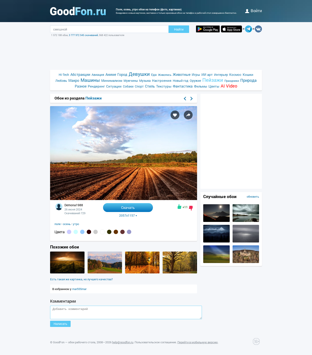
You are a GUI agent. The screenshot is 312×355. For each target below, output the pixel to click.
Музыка (145, 80)
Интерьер (221, 75)
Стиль (150, 86)
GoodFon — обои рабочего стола (74, 344)
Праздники (231, 81)
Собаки (128, 86)
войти (253, 10)
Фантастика (183, 86)
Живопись (164, 75)
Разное (80, 86)
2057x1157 (128, 215)
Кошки (248, 74)
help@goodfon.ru (122, 344)
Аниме (110, 74)
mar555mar (79, 289)
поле (58, 224)
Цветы (214, 86)
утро (76, 224)
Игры (196, 74)
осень (67, 224)
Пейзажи (212, 79)
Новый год (180, 80)
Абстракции (80, 74)
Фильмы (200, 86)
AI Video (229, 85)
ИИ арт (207, 74)
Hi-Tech (64, 75)
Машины (90, 80)
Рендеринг (96, 86)
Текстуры (163, 86)
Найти (179, 29)
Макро (73, 80)
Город (122, 74)
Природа (248, 80)
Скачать (128, 207)
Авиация (98, 75)
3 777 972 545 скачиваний (83, 35)
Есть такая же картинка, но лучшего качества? (81, 279)
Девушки (139, 73)
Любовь (61, 80)
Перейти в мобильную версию (197, 344)
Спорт (139, 86)
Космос (235, 74)
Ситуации (114, 86)
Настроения (161, 80)
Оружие (195, 80)
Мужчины (131, 80)
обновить (253, 196)
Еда (154, 75)
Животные (181, 74)
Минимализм (111, 80)
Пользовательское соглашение (155, 344)
